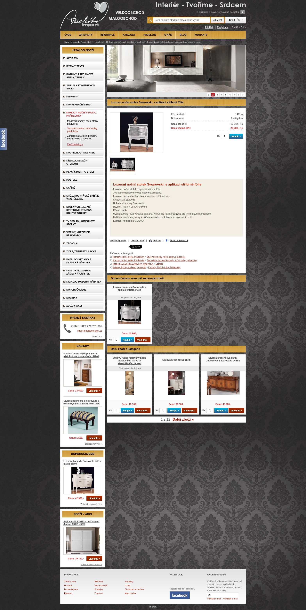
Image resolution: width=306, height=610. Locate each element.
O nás (127, 585)
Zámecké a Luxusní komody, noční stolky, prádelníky (82, 137)
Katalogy (68, 593)
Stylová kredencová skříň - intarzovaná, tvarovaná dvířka (223, 359)
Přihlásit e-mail (214, 599)
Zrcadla (72, 243)
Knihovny (72, 96)
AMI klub (98, 581)
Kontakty (129, 581)
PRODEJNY (149, 35)
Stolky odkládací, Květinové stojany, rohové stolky (79, 210)
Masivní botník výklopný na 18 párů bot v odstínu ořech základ (81, 355)
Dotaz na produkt (118, 240)
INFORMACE (108, 35)
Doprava (98, 593)
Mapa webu (130, 593)
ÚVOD (67, 35)
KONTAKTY (201, 35)
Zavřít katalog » (75, 144)
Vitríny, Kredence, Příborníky (78, 234)
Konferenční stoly (79, 104)
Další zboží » (183, 419)
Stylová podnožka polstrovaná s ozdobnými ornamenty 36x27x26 (81, 402)
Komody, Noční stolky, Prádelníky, (164, 267)
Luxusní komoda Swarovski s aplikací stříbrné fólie (129, 288)
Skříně (70, 187)
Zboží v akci (70, 581)
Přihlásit (209, 27)
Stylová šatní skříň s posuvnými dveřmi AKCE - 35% (81, 523)
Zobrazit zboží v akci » (91, 564)
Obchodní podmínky (134, 589)
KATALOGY (129, 35)
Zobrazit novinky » (93, 444)
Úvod (66, 42)
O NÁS (168, 35)
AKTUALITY (86, 35)
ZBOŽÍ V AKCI (74, 305)
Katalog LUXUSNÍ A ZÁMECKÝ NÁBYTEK (78, 272)
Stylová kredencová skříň (176, 360)
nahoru (153, 607)
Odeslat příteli (137, 240)
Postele (71, 179)
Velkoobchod (100, 585)
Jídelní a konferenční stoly (80, 87)
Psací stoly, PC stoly (80, 171)
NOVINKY (71, 297)
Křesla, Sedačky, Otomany (77, 162)
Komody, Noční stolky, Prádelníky (88, 42)
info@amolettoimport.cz (89, 330)
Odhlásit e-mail (230, 599)
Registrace (222, 27)
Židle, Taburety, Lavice (81, 251)
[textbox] (181, 20)
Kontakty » (97, 336)
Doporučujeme (71, 589)
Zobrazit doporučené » (91, 504)
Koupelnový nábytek (80, 152)
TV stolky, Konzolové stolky (80, 223)
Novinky (68, 585)
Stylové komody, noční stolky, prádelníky (125, 42)
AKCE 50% (72, 58)
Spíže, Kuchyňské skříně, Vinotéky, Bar (82, 197)
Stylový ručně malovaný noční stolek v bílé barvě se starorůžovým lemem (130, 361)
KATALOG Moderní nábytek (83, 281)
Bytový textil (75, 66)
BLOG (183, 35)
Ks (218, 136)
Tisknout (157, 240)
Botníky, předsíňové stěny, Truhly (79, 76)
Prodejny (98, 589)
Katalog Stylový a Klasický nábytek (78, 261)
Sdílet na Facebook (179, 240)
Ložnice (159, 264)
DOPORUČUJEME (76, 289)
